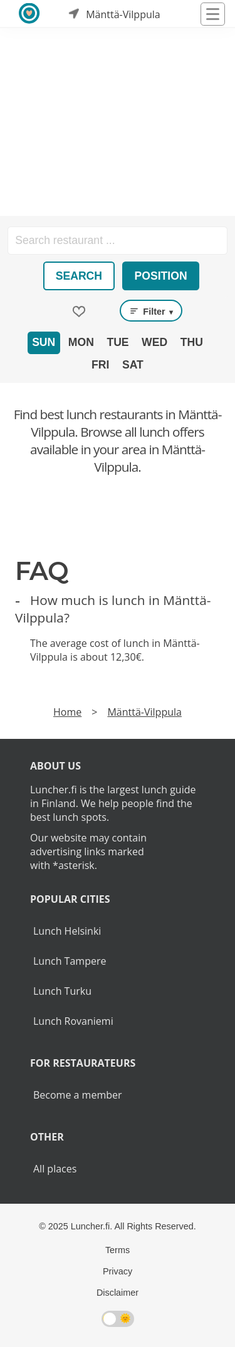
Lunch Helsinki (67, 931)
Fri (100, 364)
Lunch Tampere (69, 961)
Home (67, 712)
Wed (154, 342)
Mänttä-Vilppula (144, 712)
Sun (43, 342)
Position (161, 276)
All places (54, 1169)
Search (79, 276)
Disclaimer (117, 1293)
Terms (117, 1250)
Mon (81, 342)
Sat (133, 364)
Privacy (117, 1271)
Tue (117, 342)
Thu (191, 342)
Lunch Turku (62, 991)
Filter (151, 311)
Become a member (77, 1095)
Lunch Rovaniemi (73, 1021)
